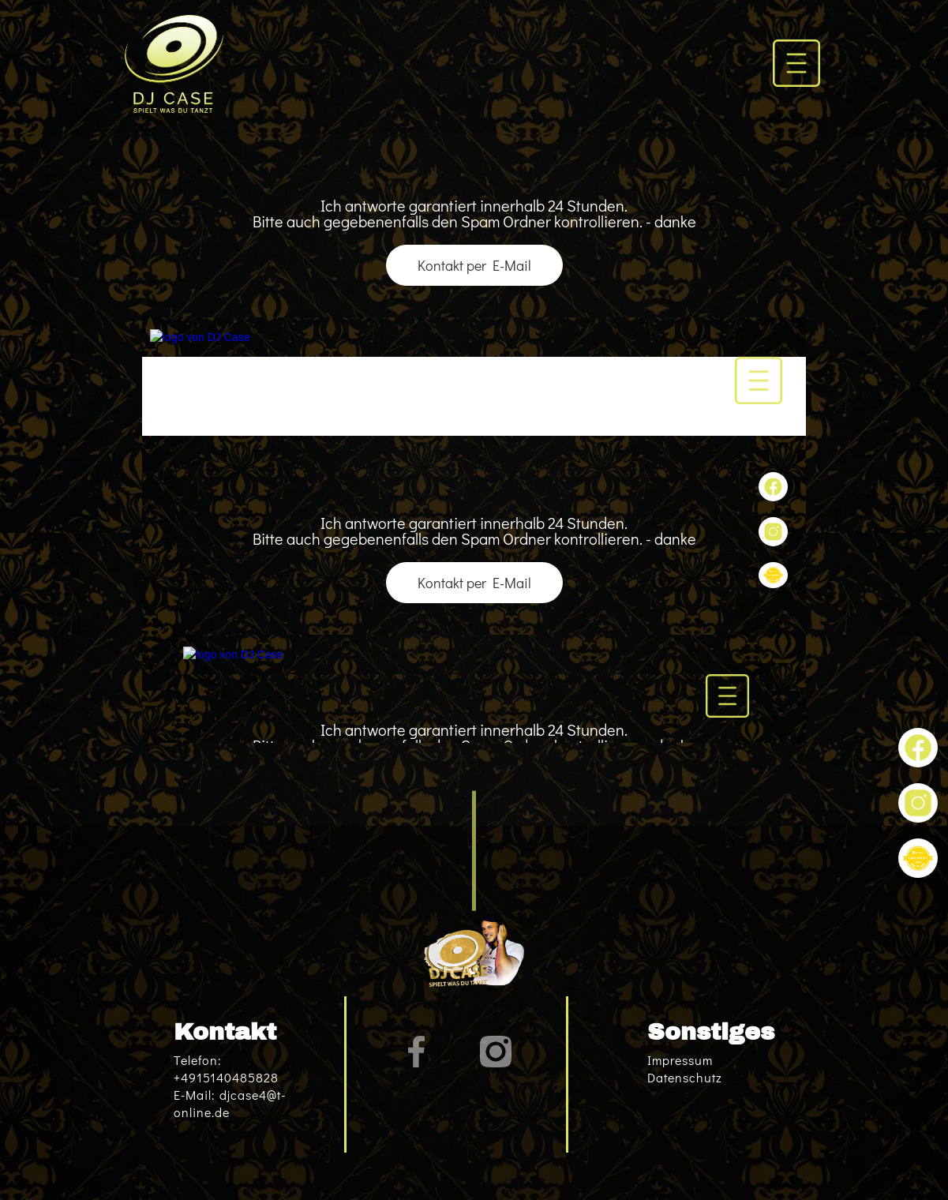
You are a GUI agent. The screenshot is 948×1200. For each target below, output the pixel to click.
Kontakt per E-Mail (474, 265)
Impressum (680, 1060)
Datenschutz (684, 1077)
